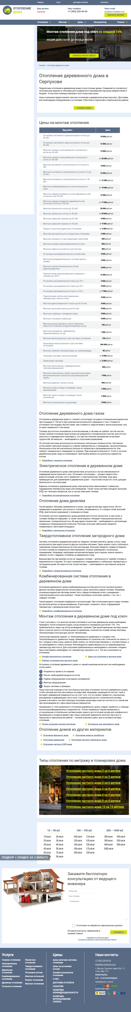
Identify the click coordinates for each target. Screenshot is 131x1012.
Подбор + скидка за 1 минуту (25, 857)
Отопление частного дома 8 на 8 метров (93, 800)
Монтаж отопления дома (12, 65)
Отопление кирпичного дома (13, 188)
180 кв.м (78, 852)
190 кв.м (90, 852)
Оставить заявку (84, 108)
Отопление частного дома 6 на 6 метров (93, 782)
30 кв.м (59, 840)
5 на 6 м (4, 157)
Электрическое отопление (12, 27)
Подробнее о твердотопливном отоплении (61, 571)
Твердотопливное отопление (13, 47)
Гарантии (58, 986)
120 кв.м (78, 840)
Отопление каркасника (53, 740)
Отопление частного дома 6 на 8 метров (93, 788)
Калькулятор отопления (11, 81)
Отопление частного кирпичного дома (89, 740)
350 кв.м (121, 840)
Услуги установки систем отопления (58, 724)
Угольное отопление (10, 40)
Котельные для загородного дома (103, 724)
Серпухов (41, 12)
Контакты (104, 2)
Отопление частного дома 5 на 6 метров (93, 770)
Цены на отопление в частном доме (104, 656)
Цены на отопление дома (12, 71)
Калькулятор (100, 22)
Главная (40, 2)
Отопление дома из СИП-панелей (15, 184)
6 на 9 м (16, 161)
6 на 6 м (27, 157)
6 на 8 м (4, 161)
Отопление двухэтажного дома (14, 103)
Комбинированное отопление (14, 34)
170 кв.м (90, 848)
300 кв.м (108, 840)
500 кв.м (121, 844)
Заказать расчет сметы (84, 56)
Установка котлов (9, 61)
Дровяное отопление (10, 37)
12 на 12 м (5, 164)
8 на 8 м (27, 161)
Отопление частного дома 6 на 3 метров (93, 776)
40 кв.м (59, 844)
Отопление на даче (9, 90)
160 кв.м (78, 848)
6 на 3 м (16, 157)
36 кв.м (47, 844)
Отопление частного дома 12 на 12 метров (95, 807)
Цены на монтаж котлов (11, 75)
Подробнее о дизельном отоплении (58, 530)
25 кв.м (47, 840)
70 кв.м (59, 852)
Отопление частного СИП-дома (57, 744)
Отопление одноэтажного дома (14, 100)
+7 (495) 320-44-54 (77, 11)
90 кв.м (59, 856)
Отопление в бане (9, 93)
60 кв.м (47, 852)
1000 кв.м (108, 848)
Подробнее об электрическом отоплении (61, 495)
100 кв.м (78, 836)
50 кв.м (59, 848)
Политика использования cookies (61, 999)
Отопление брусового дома (55, 735)
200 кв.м (108, 836)
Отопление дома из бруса (12, 172)
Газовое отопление (11, 960)
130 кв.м (90, 840)
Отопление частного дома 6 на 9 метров (93, 794)
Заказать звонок (116, 15)
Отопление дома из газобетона (14, 175)
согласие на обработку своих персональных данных (97, 939)
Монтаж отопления (34, 983)
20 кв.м (59, 836)
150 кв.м (90, 844)
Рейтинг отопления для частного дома (60, 660)
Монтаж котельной (9, 57)
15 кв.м (47, 836)
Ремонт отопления (34, 980)
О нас (58, 2)
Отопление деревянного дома (14, 178)
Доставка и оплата (80, 2)
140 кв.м (78, 844)
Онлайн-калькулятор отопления (56, 656)
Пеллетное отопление (10, 44)
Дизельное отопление (10, 31)
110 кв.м (90, 836)
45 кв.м (47, 848)
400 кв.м (108, 844)
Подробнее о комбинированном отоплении (62, 611)
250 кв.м (121, 836)
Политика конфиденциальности (65, 991)
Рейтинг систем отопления (17, 78)
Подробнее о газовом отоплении (57, 460)
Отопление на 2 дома (10, 97)
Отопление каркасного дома (13, 181)
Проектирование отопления (13, 87)
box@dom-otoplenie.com (114, 12)
